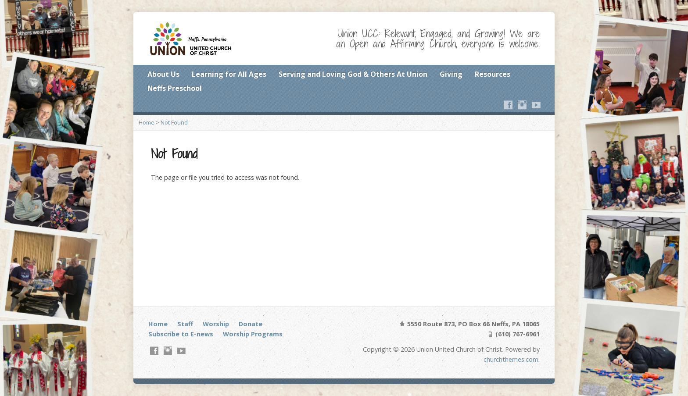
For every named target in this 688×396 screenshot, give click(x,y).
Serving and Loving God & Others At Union (353, 74)
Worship (216, 324)
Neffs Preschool (174, 88)
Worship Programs (253, 334)
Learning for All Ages (229, 74)
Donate (250, 324)
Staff (185, 324)
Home (146, 122)
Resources (492, 74)
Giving (451, 74)
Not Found (174, 122)
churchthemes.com (511, 359)
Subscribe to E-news (180, 334)
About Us (163, 74)
